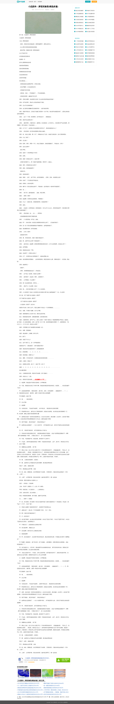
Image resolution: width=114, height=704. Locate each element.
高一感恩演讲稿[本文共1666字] (52, 685)
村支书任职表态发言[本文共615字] (52, 694)
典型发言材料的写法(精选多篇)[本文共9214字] (29, 687)
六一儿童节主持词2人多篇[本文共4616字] (28, 685)
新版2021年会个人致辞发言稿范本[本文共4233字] (30, 694)
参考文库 (55, 702)
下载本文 (52, 9)
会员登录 (88, 1)
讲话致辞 (40, 1)
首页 (35, 1)
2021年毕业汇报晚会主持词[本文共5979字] (28, 683)
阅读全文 (47, 9)
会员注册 (94, 1)
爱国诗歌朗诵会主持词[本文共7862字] (53, 687)
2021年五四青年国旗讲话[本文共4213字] (28, 692)
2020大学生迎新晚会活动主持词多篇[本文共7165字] (34, 696)
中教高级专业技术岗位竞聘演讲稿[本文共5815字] (30, 690)
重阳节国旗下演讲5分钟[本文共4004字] (54, 683)
